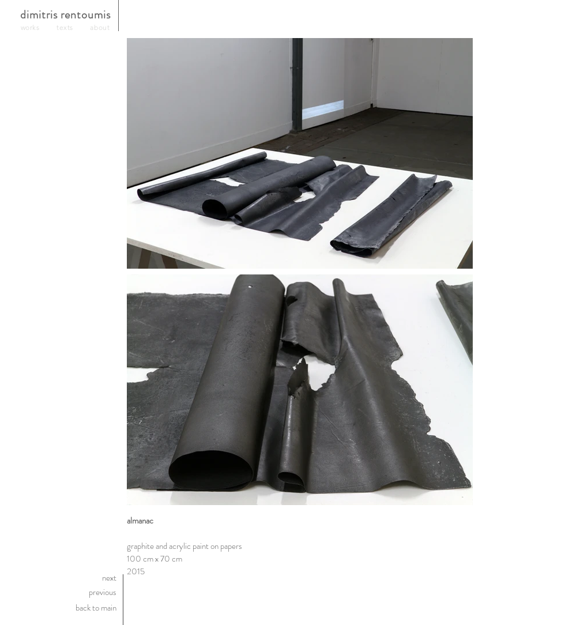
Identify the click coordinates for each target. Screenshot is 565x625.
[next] (64, 577)
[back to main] (64, 607)
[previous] (64, 592)
